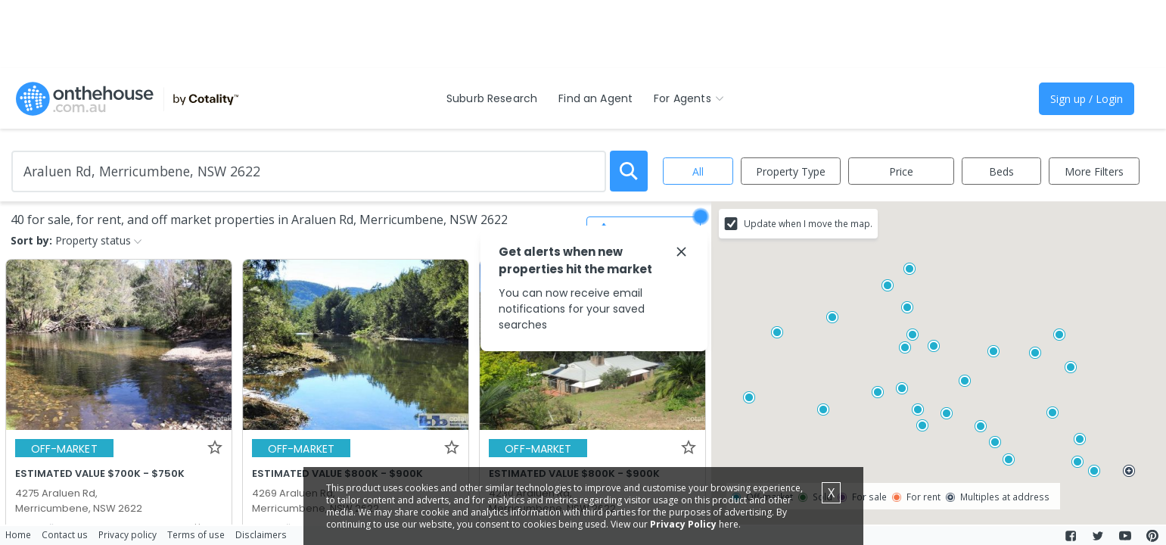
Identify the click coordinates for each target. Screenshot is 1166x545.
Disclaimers (261, 534)
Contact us (65, 534)
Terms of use (196, 534)
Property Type (791, 171)
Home (18, 534)
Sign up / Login (1086, 99)
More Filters (1094, 171)
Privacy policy (127, 534)
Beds (1001, 171)
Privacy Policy (683, 524)
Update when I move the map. (808, 223)
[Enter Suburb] (308, 171)
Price (901, 171)
